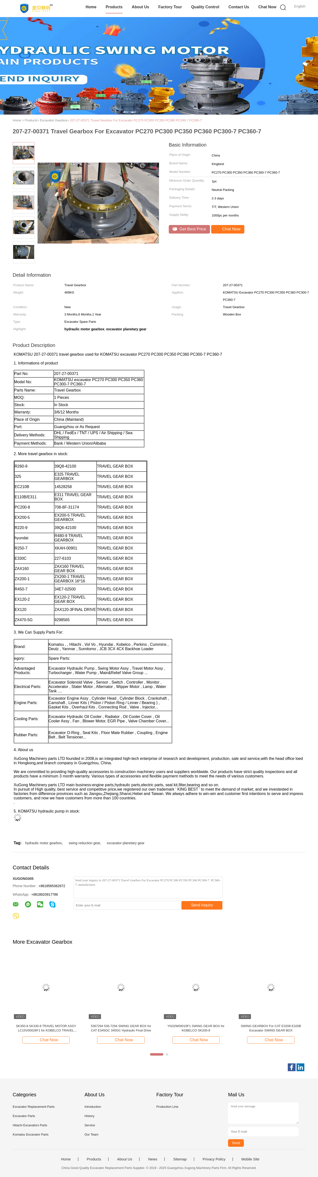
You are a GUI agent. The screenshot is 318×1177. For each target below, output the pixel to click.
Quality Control (205, 7)
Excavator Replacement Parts (34, 1106)
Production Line (167, 1106)
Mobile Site (250, 1159)
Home (91, 7)
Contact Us (239, 7)
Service (89, 1125)
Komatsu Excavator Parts (31, 1134)
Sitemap (180, 1159)
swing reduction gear (84, 843)
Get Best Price (189, 229)
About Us (140, 7)
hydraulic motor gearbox (43, 843)
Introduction (92, 1106)
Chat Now (267, 7)
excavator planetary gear (125, 843)
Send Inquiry (202, 905)
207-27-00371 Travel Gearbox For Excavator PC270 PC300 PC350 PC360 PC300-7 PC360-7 (136, 120)
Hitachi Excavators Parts (30, 1125)
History (89, 1116)
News (152, 1159)
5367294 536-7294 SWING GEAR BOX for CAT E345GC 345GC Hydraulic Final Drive (121, 1028)
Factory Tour (170, 7)
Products (114, 7)
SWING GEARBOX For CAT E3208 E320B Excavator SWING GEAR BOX (271, 1028)
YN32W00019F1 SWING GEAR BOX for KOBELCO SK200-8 (195, 1028)
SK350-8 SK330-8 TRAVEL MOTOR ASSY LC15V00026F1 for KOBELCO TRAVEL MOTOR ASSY (46, 1028)
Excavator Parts (24, 1116)
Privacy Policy (214, 1159)
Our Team (91, 1134)
